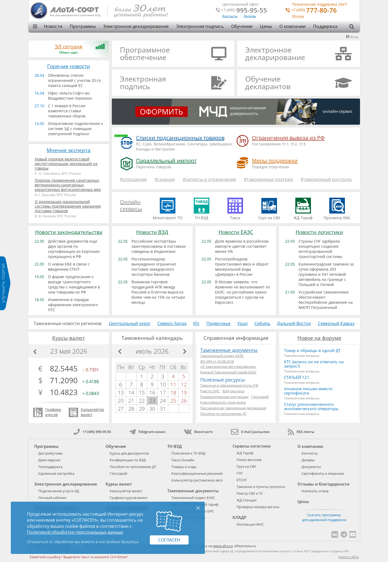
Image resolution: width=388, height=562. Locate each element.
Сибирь (262, 323)
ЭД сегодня (68, 46)
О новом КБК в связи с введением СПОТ (69, 266)
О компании (292, 26)
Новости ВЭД (152, 232)
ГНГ (240, 473)
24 (163, 400)
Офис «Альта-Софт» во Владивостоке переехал (70, 95)
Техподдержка (50, 466)
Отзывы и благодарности (323, 484)
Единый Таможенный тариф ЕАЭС (228, 372)
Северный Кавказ (336, 323)
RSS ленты (301, 431)
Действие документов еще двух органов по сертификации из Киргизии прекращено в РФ (74, 249)
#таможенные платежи (268, 179)
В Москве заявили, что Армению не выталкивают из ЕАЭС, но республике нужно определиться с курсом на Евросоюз (242, 292)
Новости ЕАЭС (236, 232)
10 (163, 384)
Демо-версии (49, 460)
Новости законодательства (68, 232)
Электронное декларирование (136, 26)
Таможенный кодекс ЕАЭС (222, 355)
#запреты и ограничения (209, 179)
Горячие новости (68, 66)
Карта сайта (348, 556)
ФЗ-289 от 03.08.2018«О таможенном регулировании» (228, 364)
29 (142, 408)
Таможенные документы (229, 350)
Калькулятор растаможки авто (197, 480)
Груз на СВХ (246, 466)
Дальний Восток (294, 323)
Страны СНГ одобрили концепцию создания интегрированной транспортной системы (320, 249)
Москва (298, 16)
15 (142, 392)
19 (184, 392)
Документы (311, 466)
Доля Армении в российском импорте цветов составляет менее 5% (241, 246)
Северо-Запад (171, 323)
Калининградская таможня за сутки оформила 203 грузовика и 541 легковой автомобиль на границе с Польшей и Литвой (326, 274)
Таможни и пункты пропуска (261, 486)
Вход (352, 36)
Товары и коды (183, 466)
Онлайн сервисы (131, 205)
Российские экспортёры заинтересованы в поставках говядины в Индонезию (158, 246)
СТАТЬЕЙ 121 (296, 377)
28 (131, 408)
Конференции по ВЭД (128, 460)
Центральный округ (130, 323)
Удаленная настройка (56, 473)
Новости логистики (319, 232)
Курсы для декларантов (129, 453)
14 (131, 392)
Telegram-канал (147, 431)
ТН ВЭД (174, 446)
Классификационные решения (197, 473)
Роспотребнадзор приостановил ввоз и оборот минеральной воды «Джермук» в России (242, 266)
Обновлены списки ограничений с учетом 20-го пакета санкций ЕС (74, 80)
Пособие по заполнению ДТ (223, 413)
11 (173, 384)
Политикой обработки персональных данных (75, 532)
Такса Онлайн (182, 460)
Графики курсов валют (129, 497)
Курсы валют (68, 337)
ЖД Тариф (245, 453)
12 (184, 384)
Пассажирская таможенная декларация (233, 408)
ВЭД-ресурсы (233, 391)
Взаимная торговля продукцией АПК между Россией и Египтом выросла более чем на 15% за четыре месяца (158, 292)
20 (121, 400)
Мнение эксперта (69, 150)
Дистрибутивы (50, 453)
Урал (242, 323)
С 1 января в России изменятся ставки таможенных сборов (66, 110)
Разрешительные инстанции (224, 396)
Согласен (169, 540)
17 (163, 392)
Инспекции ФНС (250, 524)
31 (163, 408)
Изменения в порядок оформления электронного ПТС (73, 304)
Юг (196, 323)
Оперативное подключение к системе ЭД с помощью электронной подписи (75, 128)
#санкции (165, 179)
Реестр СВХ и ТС (250, 493)
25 (173, 400)
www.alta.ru (223, 545)
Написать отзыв (315, 490)
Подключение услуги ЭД (58, 490)
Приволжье (218, 323)
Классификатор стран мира (223, 402)
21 (131, 400)
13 (121, 392)
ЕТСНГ (242, 479)
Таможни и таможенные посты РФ (229, 385)
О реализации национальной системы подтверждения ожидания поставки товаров (68, 206)
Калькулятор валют (126, 490)
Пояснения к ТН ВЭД (188, 453)
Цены (266, 26)
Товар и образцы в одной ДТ (312, 350)
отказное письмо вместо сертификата (308, 391)
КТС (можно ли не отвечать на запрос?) (314, 364)
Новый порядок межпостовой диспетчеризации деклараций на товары (66, 163)
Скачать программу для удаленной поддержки (324, 517)
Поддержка (325, 26)
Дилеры (250, 16)
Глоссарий (260, 396)
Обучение (242, 26)
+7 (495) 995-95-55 (92, 431)
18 (173, 392)
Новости (53, 26)
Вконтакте (198, 431)
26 (184, 400)
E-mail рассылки (250, 431)
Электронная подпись (200, 26)
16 (152, 392)
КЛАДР (239, 517)
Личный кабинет (52, 497)
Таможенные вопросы (301, 355)
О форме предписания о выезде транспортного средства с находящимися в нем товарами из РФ (74, 284)
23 (152, 400)
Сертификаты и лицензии (323, 473)
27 (121, 408)
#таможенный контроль (326, 179)
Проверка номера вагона (258, 506)
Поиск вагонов (249, 459)
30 (152, 408)
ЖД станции (247, 500)
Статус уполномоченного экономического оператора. (311, 406)
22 (142, 400)
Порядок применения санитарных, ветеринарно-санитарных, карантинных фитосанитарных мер (68, 185)
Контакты (229, 16)
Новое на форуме (319, 337)
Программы (83, 26)
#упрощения (133, 179)
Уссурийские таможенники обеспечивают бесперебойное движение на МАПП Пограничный (326, 299)
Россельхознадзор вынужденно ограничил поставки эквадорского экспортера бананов (153, 266)
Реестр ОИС (210, 391)
